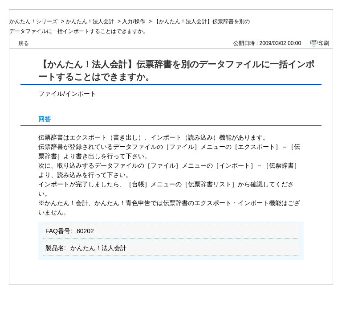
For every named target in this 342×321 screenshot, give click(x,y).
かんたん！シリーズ (33, 21)
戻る (23, 43)
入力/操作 (133, 21)
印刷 (323, 43)
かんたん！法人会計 (90, 21)
